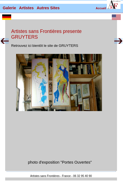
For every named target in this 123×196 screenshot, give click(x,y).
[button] (114, 4)
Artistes (26, 8)
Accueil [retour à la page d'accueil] (101, 8)
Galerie (9, 8)
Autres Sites (48, 8)
